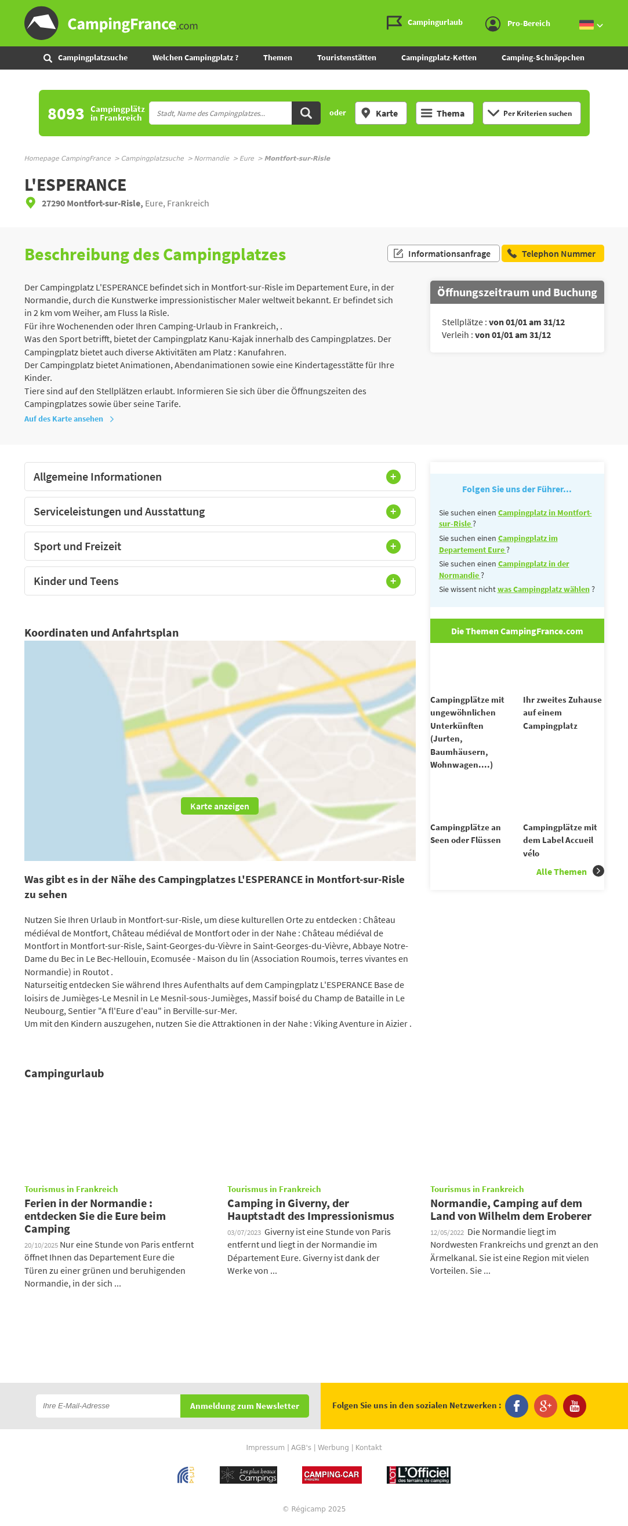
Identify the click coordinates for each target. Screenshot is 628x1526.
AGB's (301, 1448)
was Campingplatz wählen (544, 589)
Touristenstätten (346, 57)
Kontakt (368, 1448)
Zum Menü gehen (613, 9)
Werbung (333, 1448)
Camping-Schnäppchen (543, 57)
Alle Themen (570, 892)
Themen (277, 57)
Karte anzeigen (219, 806)
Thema (442, 113)
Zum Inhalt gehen (620, 9)
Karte (379, 113)
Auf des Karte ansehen (69, 418)
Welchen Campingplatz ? (195, 57)
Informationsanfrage (442, 254)
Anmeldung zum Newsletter (244, 1406)
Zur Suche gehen (625, 9)
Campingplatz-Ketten (439, 57)
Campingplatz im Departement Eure (498, 544)
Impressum (265, 1448)
